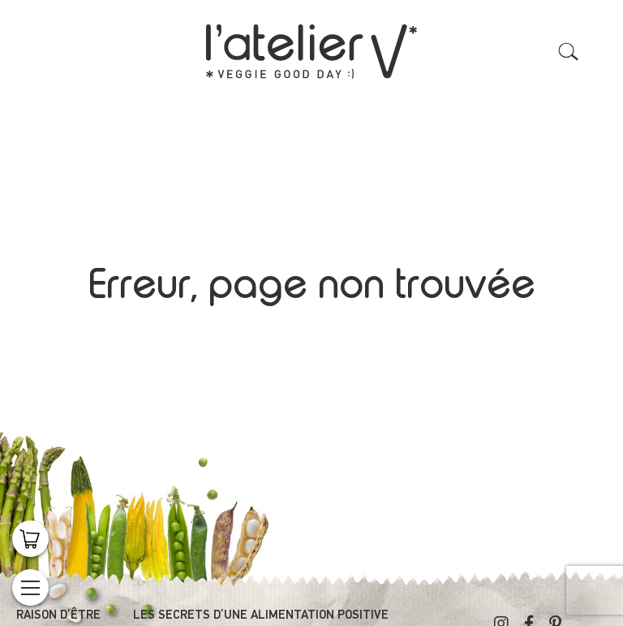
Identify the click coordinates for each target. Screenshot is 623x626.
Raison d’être (58, 615)
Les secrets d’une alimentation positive (261, 615)
